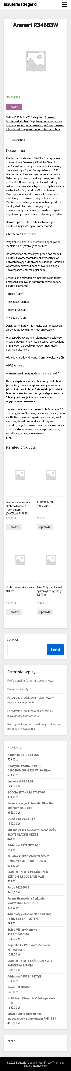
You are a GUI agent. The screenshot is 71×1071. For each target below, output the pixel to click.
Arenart (49, 117)
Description (18, 140)
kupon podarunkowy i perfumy (35, 125)
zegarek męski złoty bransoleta (41, 129)
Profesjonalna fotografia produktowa (30, 680)
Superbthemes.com (36, 1065)
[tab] (18, 140)
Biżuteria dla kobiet (17, 121)
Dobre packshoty (17, 689)
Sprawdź (14, 107)
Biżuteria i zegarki (20, 4)
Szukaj (12, 640)
